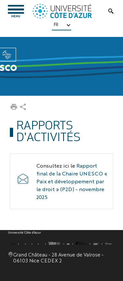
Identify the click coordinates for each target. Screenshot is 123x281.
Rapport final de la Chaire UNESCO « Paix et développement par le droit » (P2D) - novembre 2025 (71, 181)
